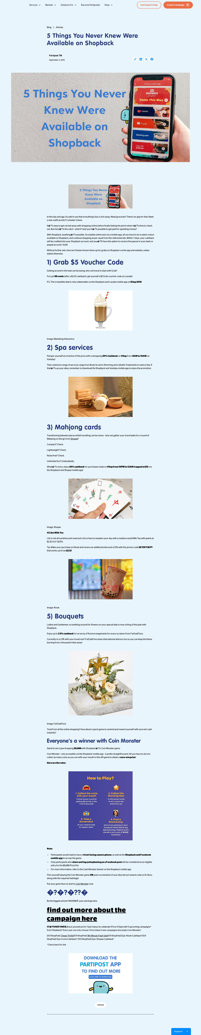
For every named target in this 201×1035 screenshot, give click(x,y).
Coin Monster (82, 884)
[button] (35, 5)
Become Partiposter (90, 5)
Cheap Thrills (67, 936)
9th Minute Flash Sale (97, 936)
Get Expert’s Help (149, 5)
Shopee (74, 439)
